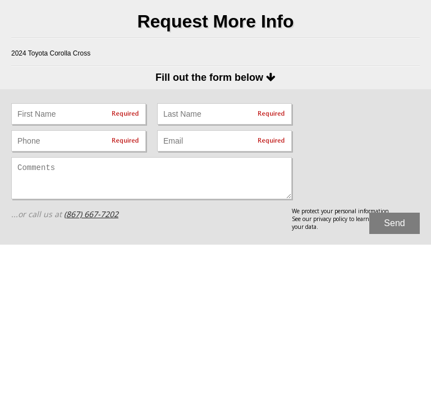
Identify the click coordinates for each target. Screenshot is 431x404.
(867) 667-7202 (91, 214)
